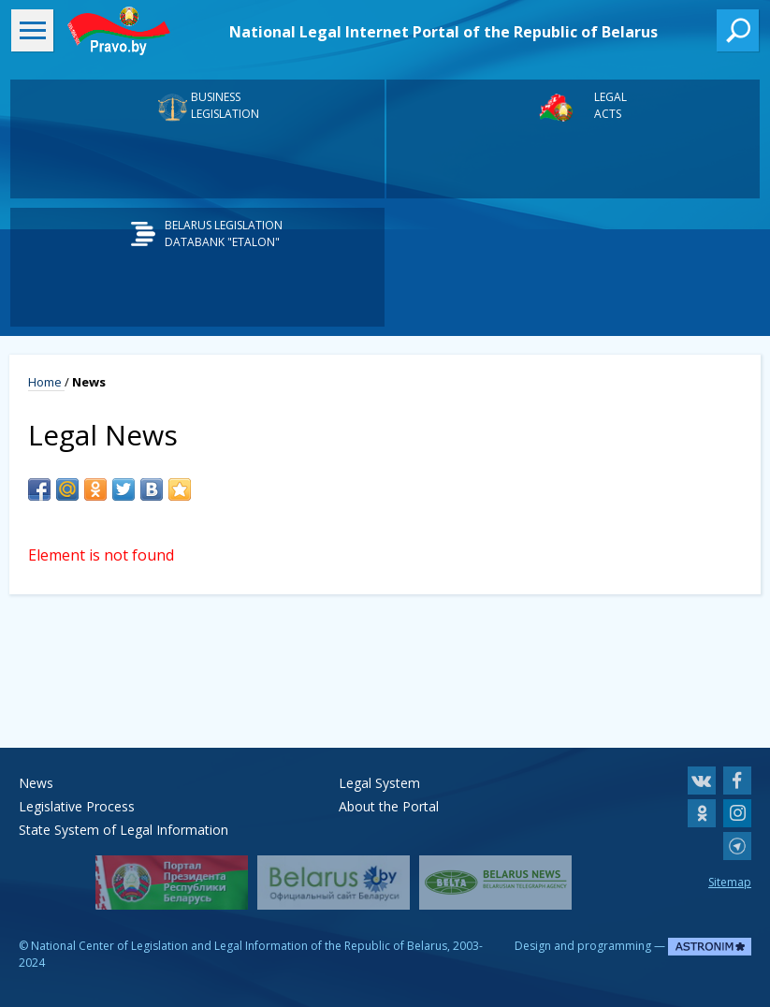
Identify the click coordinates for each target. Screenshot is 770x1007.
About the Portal (389, 806)
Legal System (379, 783)
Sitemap (729, 882)
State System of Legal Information (123, 830)
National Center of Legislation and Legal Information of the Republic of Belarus (239, 946)
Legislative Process (77, 806)
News (36, 783)
